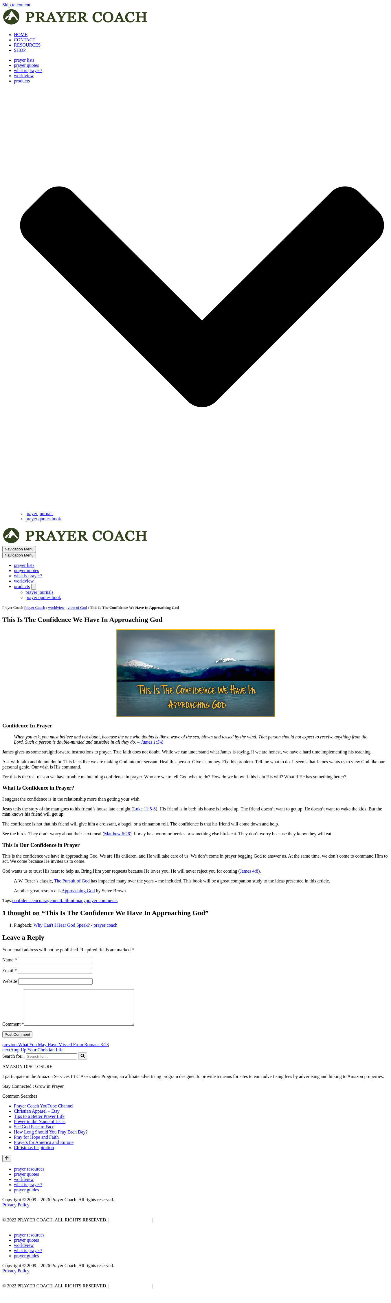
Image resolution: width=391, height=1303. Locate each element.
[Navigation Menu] (19, 549)
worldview (24, 75)
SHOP (20, 50)
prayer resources (29, 1175)
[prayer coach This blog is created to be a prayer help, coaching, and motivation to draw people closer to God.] (75, 24)
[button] (202, 297)
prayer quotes (26, 65)
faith (65, 900)
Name (9, 959)
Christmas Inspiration (34, 1154)
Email (9, 970)
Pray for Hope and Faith (36, 1144)
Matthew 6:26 (117, 833)
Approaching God (78, 890)
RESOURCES (27, 45)
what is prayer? (28, 70)
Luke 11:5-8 (144, 808)
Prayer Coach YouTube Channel (44, 1112)
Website (9, 981)
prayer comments (102, 900)
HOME (20, 34)
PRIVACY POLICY (130, 1226)
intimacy (77, 900)
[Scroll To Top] (6, 1165)
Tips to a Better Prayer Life (39, 1123)
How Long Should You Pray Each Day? (51, 1138)
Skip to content (16, 4)
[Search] (51, 1063)
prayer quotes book (43, 518)
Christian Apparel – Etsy (37, 1118)
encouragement (47, 900)
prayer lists (24, 60)
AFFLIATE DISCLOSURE (180, 1226)
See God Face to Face (34, 1133)
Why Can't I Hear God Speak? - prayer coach (76, 925)
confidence (22, 900)
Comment (13, 1031)
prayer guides (26, 1196)
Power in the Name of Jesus (39, 1128)
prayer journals (39, 513)
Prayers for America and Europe (44, 1149)
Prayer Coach (34, 607)
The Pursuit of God (72, 880)
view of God (77, 607)
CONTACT (24, 39)
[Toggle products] (33, 587)
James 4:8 (249, 871)
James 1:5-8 (152, 742)
